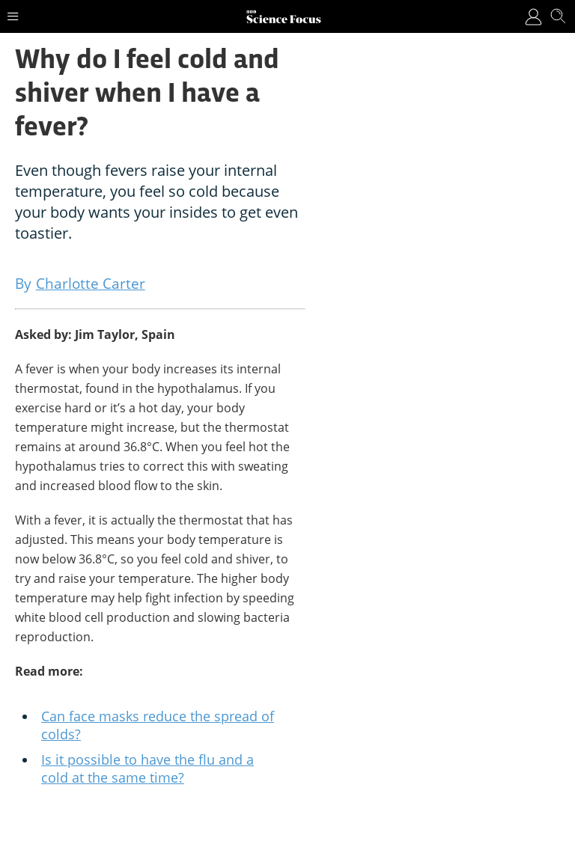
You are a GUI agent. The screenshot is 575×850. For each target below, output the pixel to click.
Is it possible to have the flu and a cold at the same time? (147, 768)
